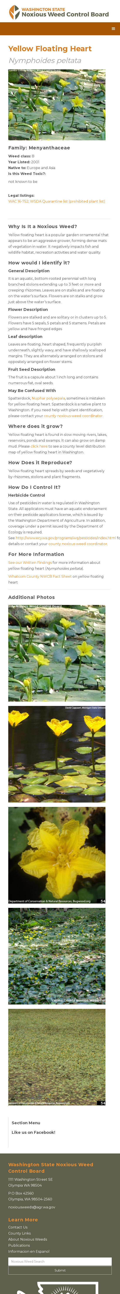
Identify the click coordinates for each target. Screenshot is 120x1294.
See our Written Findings (30, 563)
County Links (19, 1233)
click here (39, 446)
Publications (19, 1245)
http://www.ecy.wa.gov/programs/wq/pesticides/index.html (66, 538)
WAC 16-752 (18, 201)
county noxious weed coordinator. (73, 416)
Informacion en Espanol (29, 1251)
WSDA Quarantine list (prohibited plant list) (67, 201)
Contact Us (17, 1227)
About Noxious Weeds (27, 1239)
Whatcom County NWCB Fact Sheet (40, 576)
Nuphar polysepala (48, 398)
